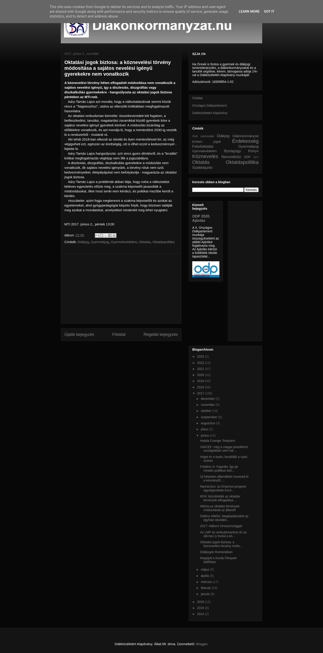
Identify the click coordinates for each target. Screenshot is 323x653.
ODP (247, 157)
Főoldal (118, 334)
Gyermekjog (100, 242)
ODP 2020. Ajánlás (201, 218)
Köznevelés (205, 156)
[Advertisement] (121, 288)
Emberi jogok (206, 141)
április (205, 576)
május (205, 569)
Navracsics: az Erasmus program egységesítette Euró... (223, 488)
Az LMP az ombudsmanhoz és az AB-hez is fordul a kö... (223, 534)
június (205, 435)
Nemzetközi (231, 157)
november (208, 405)
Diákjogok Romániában (216, 552)
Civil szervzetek (203, 136)
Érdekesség (245, 141)
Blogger (201, 644)
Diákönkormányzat (246, 136)
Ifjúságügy (232, 151)
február (206, 588)
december (208, 398)
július (205, 429)
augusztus (208, 423)
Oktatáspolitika (164, 242)
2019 (201, 381)
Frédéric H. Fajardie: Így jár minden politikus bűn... (219, 468)
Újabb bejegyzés (79, 334)
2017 (201, 393)
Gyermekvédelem (124, 242)
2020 (201, 375)
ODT (256, 157)
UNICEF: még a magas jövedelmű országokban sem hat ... (224, 449)
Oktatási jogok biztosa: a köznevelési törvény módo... (221, 544)
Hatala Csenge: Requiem (217, 440)
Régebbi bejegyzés (161, 334)
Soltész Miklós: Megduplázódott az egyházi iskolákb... (224, 518)
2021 (201, 369)
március (207, 582)
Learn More (249, 11)
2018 (201, 387)
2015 (201, 608)
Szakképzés (202, 167)
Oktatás (145, 242)
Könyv (253, 151)
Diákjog (83, 242)
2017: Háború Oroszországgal (221, 526)
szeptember (209, 417)
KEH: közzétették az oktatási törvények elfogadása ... (220, 498)
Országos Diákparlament (209, 105)
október (206, 411)
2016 (201, 602)
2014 (201, 614)
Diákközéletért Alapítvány (209, 113)
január (205, 594)
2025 (201, 356)
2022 (201, 363)
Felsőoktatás (203, 146)
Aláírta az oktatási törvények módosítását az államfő (220, 508)
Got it (269, 11)
